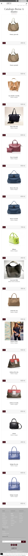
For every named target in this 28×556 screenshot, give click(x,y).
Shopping (12, 520)
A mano (12, 515)
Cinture (20, 515)
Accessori (4, 535)
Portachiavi (21, 516)
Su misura (12, 523)
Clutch (12, 518)
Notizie (4, 531)
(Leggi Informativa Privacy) (7, 552)
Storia (4, 515)
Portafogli (21, 518)
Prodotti (4, 518)
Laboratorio (5, 516)
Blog (3, 529)
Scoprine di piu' (24, 555)
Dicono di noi (5, 520)
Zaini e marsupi (13, 521)
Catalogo (13, 510)
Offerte (12, 525)
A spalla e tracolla (14, 516)
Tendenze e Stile (6, 533)
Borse (12, 513)
